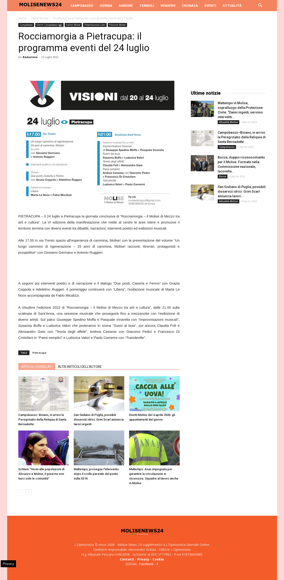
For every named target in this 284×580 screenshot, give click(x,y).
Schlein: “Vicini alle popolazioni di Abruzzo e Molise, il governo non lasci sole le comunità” (41, 473)
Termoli (146, 5)
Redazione (30, 57)
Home (22, 18)
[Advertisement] (99, 268)
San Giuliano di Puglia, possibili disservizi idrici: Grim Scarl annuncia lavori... (242, 191)
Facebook (146, 564)
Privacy (143, 559)
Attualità (232, 5)
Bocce (222, 176)
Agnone (126, 5)
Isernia (106, 5)
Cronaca (190, 5)
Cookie (158, 559)
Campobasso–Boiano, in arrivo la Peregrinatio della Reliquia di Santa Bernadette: (42, 419)
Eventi (210, 5)
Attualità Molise (228, 122)
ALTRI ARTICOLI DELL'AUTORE (80, 367)
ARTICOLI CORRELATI (36, 367)
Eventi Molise (73, 24)
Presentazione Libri (94, 24)
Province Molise (117, 24)
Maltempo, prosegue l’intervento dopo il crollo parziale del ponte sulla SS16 (96, 473)
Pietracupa (39, 352)
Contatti (127, 559)
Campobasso (81, 5)
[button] (260, 6)
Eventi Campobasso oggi (49, 24)
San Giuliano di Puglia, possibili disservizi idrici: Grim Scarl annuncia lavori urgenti (99, 419)
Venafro (168, 5)
